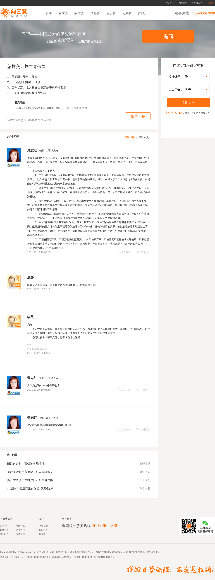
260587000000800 (35, 557)
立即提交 (188, 102)
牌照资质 (20, 525)
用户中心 (170, 3)
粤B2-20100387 (103, 552)
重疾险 (63, 13)
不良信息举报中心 (151, 552)
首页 (49, 13)
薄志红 (32, 150)
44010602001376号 (132, 552)
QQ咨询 (124, 252)
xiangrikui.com (29, 552)
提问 (168, 36)
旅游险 (111, 13)
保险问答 (43, 530)
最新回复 (144, 137)
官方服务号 (197, 3)
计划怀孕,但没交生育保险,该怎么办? (30, 488)
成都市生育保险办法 (37, 348)
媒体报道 (4, 530)
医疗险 (79, 13)
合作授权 (20, 530)
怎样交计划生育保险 (26, 66)
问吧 (141, 13)
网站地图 (43, 525)
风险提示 (109, 557)
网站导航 (183, 3)
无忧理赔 (20, 534)
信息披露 (100, 557)
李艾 (30, 317)
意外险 (95, 13)
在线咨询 (210, 3)
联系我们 (4, 534)
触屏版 (42, 534)
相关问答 (138, 116)
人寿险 (127, 13)
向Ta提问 (142, 252)
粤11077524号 (63, 552)
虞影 (30, 277)
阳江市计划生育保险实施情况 (25, 463)
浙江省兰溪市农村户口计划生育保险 (30, 480)
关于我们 (4, 525)
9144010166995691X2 (85, 557)
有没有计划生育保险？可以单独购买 (30, 471)
